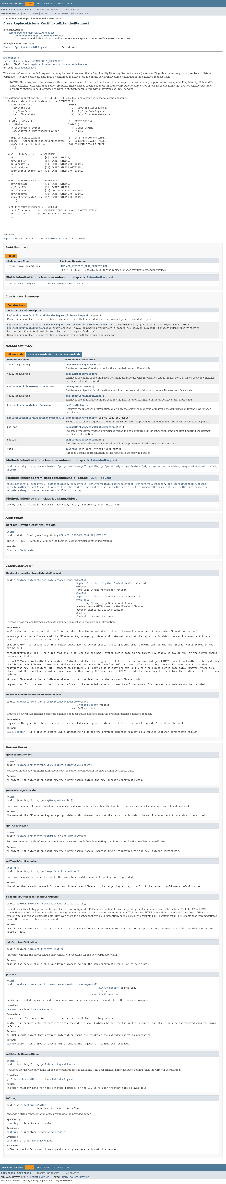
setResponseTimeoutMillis (49, 490)
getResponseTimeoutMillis (49, 487)
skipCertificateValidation (83, 439)
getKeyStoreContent (78, 386)
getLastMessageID (75, 466)
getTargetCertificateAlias (83, 395)
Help (69, 4)
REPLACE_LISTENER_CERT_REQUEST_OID (84, 266)
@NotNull (12, 532)
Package (18, 4)
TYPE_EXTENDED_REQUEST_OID (24, 283)
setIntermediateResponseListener (154, 487)
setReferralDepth (18, 490)
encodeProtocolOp (49, 466)
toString (71, 449)
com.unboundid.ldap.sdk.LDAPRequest (31, 32)
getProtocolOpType (138, 466)
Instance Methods (39, 354)
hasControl (76, 487)
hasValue (173, 466)
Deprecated (49, 4)
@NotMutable (11, 58)
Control (62, 331)
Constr (34, 13)
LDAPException (85, 708)
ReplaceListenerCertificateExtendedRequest (59, 64)
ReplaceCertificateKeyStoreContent (90, 324)
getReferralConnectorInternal (188, 484)
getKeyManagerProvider (81, 374)
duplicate (13, 466)
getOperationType (112, 466)
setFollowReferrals (116, 487)
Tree (38, 4)
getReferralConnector (150, 484)
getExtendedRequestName (81, 364)
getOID (93, 466)
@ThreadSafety (14, 61)
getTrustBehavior (77, 405)
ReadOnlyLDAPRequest (33, 47)
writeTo (12, 469)
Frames (41, 9)
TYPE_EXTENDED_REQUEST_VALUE (64, 283)
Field (25, 13)
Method (45, 13)
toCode (212, 466)
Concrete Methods (68, 354)
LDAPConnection (87, 417)
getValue (159, 466)
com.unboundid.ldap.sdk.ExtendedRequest (39, 35)
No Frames (53, 9)
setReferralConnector (193, 487)
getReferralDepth (18, 487)
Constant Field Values (22, 550)
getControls (78, 484)
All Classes (72, 9)
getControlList (58, 484)
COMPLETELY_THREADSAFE (48, 61)
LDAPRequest (101, 477)
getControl (38, 484)
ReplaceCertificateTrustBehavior (29, 328)
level (28, 61)
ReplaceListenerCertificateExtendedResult (35, 417)
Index (61, 4)
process (71, 417)
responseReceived (193, 466)
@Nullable (82, 599)
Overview (6, 4)
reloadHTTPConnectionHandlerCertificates (93, 427)
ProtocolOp (10, 47)
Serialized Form (74, 238)
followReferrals (17, 484)
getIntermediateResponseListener (111, 484)
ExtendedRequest (25, 67)
